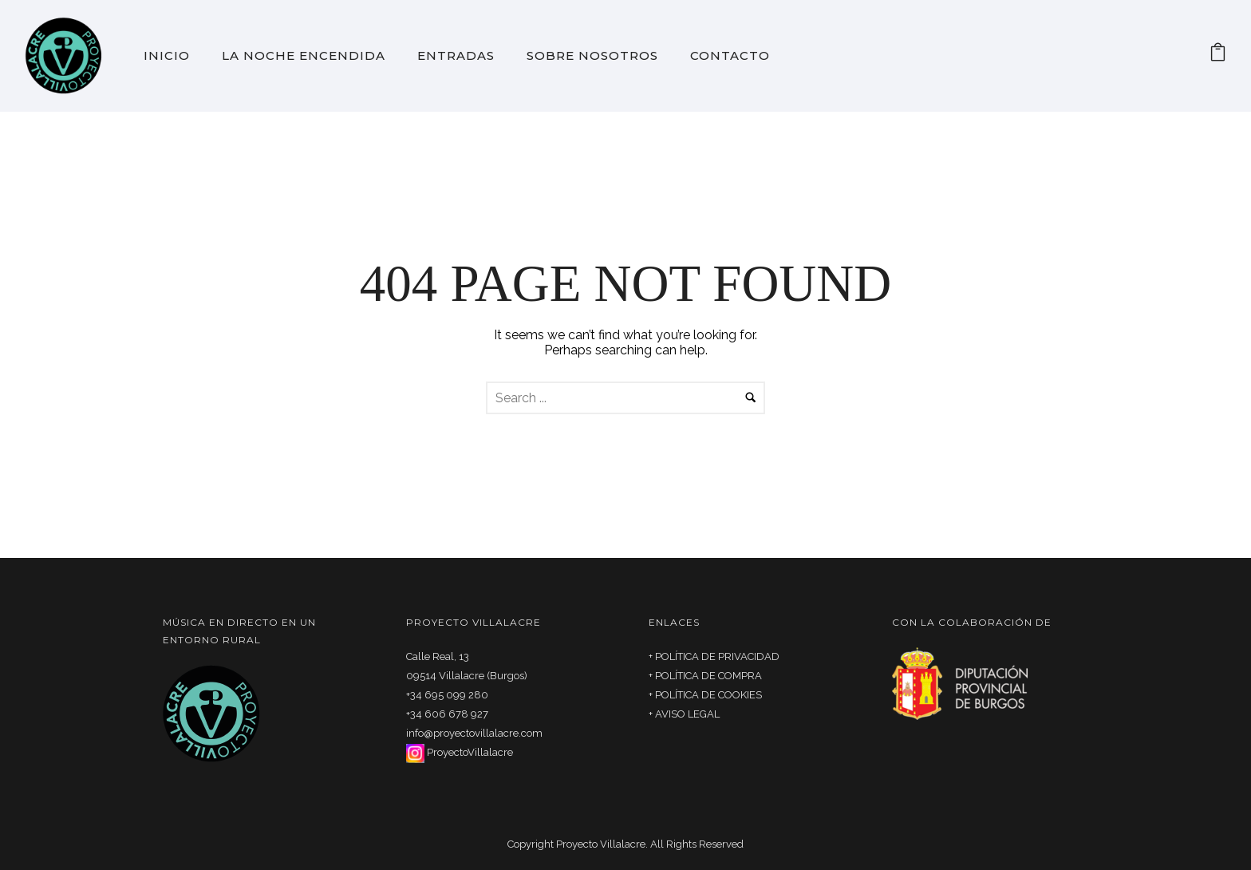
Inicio (167, 55)
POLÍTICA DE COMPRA (708, 676)
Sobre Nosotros (592, 55)
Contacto (730, 55)
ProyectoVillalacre (470, 752)
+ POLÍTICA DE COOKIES (705, 695)
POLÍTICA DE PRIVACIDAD (717, 656)
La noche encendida (303, 55)
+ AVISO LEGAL (684, 714)
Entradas (456, 55)
